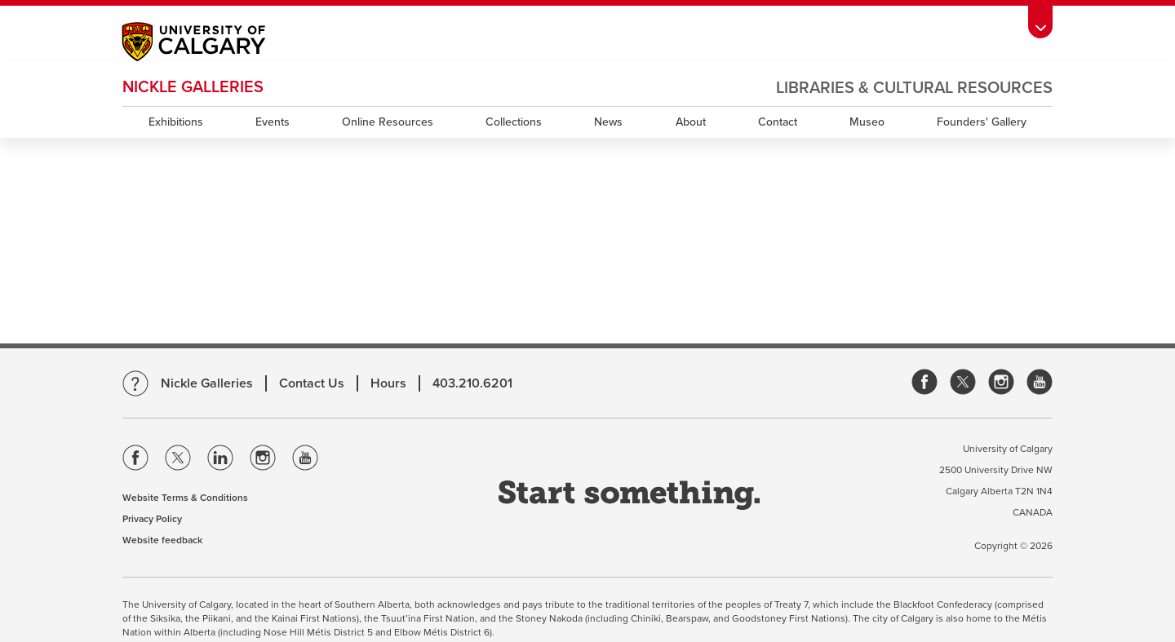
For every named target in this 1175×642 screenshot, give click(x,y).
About (691, 122)
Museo (867, 122)
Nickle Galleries (193, 87)
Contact (777, 122)
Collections (514, 122)
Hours (388, 383)
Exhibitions (176, 122)
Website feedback (162, 540)
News (608, 122)
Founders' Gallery (981, 122)
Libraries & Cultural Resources (914, 88)
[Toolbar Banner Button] (1040, 21)
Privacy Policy (152, 519)
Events (272, 122)
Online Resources (387, 122)
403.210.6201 (472, 383)
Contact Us (311, 383)
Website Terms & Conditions (185, 497)
